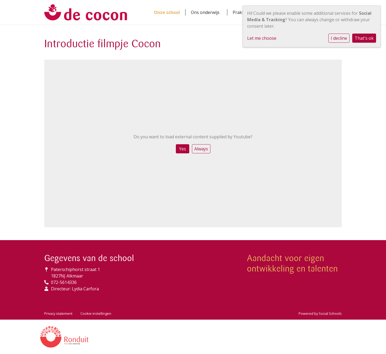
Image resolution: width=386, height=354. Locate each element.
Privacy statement (58, 313)
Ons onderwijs (205, 12)
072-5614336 (64, 282)
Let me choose (261, 38)
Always (201, 149)
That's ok (364, 38)
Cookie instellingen (95, 313)
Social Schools (330, 313)
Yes (182, 149)
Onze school (167, 12)
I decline (339, 38)
